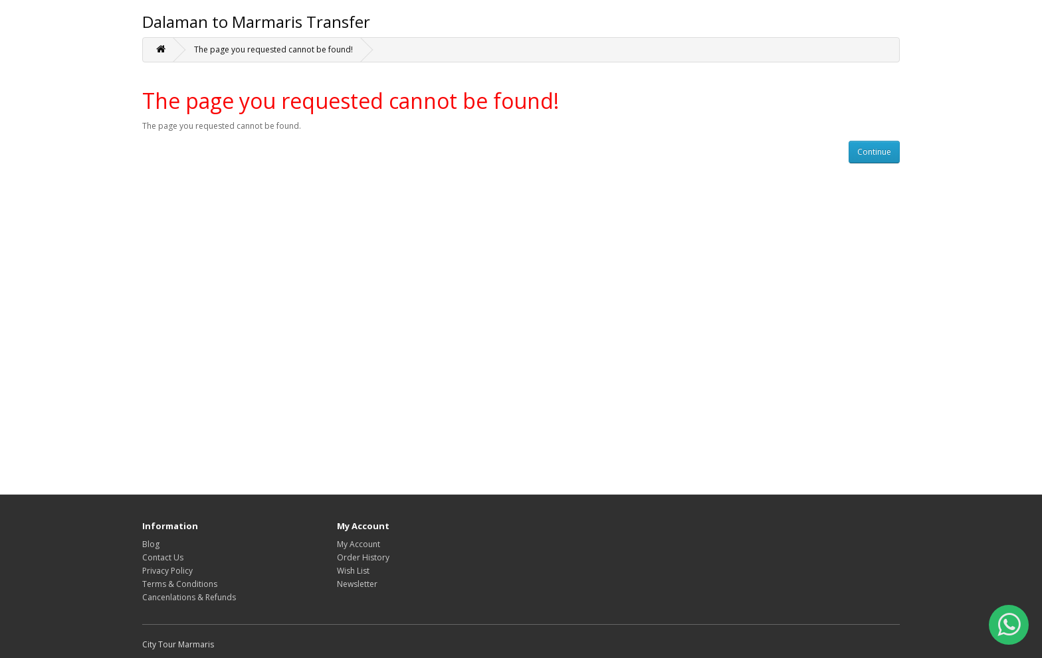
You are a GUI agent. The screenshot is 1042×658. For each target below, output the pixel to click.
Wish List (353, 570)
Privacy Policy (167, 570)
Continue (874, 151)
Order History (363, 557)
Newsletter (357, 584)
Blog (150, 544)
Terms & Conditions (179, 584)
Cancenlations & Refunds (189, 597)
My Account (358, 544)
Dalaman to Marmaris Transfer (256, 22)
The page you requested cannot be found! (273, 49)
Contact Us (162, 557)
